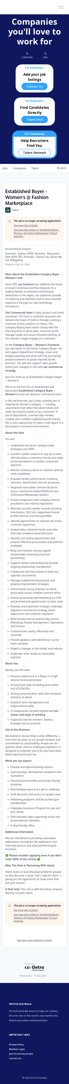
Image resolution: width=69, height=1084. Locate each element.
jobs (5, 168)
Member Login (17, 1049)
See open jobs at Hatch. (26, 225)
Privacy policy (26, 976)
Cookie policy (40, 976)
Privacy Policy (16, 1044)
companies (19, 168)
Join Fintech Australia (21, 1053)
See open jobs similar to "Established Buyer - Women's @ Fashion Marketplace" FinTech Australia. (37, 233)
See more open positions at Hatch (34, 940)
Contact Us (34, 86)
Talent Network (34, 153)
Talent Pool (34, 119)
